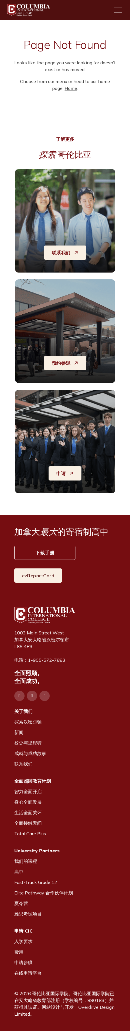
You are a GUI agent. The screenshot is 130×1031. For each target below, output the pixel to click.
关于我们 (23, 711)
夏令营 (21, 903)
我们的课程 (25, 861)
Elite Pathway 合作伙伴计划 (43, 893)
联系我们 (23, 764)
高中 (18, 872)
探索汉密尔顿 (28, 722)
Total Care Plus (30, 833)
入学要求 (23, 941)
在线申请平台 (28, 973)
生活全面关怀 (28, 812)
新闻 (18, 732)
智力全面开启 (28, 791)
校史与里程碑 (28, 743)
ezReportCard (38, 575)
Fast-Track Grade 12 (35, 882)
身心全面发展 (28, 802)
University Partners (37, 850)
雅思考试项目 (28, 914)
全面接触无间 (28, 823)
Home (71, 88)
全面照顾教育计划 (32, 781)
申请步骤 (23, 962)
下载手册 (44, 553)
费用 (18, 952)
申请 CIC (23, 931)
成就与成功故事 (30, 753)
